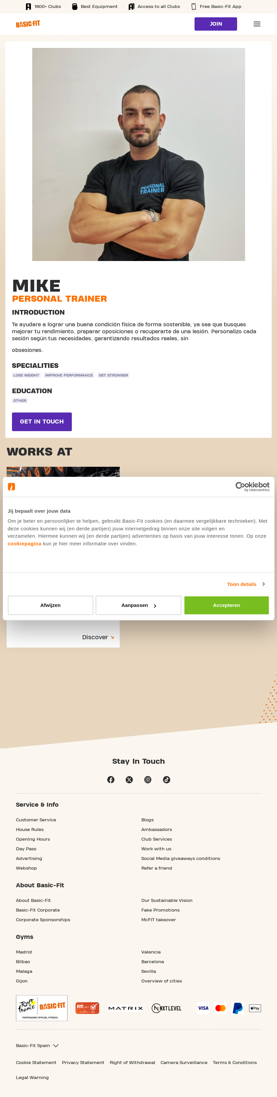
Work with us (156, 849)
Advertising (29, 858)
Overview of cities (161, 981)
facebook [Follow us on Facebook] (110, 779)
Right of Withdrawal (132, 1062)
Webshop (26, 868)
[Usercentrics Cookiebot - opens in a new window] (240, 487)
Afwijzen (50, 605)
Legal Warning (32, 1077)
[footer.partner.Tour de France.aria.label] (42, 1008)
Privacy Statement (83, 1062)
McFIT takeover (158, 920)
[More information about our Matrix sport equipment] (125, 1008)
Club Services (156, 839)
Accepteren (226, 605)
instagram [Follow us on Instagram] (148, 779)
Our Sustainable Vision (167, 900)
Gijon (22, 981)
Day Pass (26, 849)
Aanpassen (138, 605)
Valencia (151, 952)
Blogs (147, 820)
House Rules (30, 829)
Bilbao (23, 962)
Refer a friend (156, 868)
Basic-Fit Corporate (38, 910)
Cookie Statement (36, 1062)
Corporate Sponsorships (43, 920)
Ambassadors (156, 829)
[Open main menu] (257, 24)
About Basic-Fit (33, 900)
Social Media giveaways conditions (180, 858)
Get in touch (42, 421)
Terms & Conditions (235, 1062)
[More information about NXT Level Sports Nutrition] (167, 1008)
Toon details (241, 584)
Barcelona (152, 962)
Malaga (24, 971)
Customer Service (36, 820)
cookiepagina (25, 543)
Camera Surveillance (184, 1062)
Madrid (24, 952)
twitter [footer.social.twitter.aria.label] (129, 779)
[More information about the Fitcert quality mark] (87, 1008)
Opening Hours (33, 839)
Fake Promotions (160, 910)
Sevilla (148, 971)
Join (216, 24)
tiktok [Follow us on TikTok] (166, 779)
